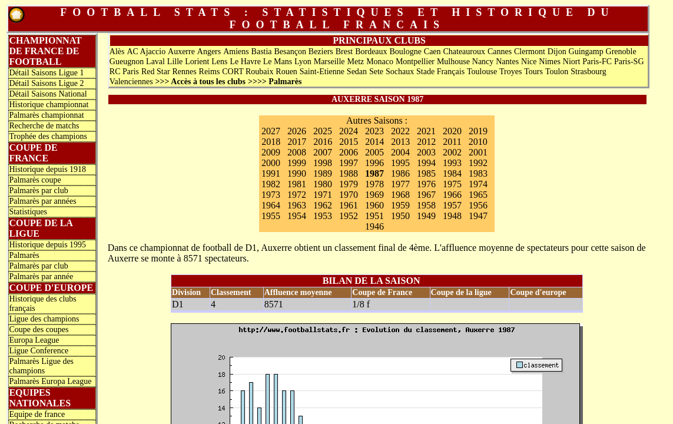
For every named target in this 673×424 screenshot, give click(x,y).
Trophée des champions (48, 136)
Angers (209, 51)
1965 (478, 195)
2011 (452, 142)
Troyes (510, 71)
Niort (572, 61)
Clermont (529, 51)
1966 (452, 195)
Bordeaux (371, 51)
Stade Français (440, 71)
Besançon (290, 51)
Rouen (286, 71)
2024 (348, 131)
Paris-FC (597, 61)
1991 (270, 173)
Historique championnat (48, 104)
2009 (270, 152)
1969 (374, 195)
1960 (374, 205)
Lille (175, 61)
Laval (155, 61)
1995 (400, 163)
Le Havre (245, 61)
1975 (452, 184)
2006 (348, 152)
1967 (426, 195)
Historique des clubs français (42, 303)
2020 (452, 131)
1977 (400, 184)
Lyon (302, 61)
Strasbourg (588, 71)
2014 (374, 142)
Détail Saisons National (48, 94)
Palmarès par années (42, 201)
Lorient (197, 61)
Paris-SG (629, 61)
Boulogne (405, 51)
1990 (296, 173)
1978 (374, 184)
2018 (270, 142)
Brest (344, 51)
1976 (426, 184)
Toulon (556, 71)
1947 (478, 216)
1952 (348, 216)
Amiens (236, 51)
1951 (374, 216)
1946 (374, 226)
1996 (374, 163)
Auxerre (181, 51)
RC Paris (124, 71)
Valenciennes (131, 81)
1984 (452, 173)
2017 (296, 142)
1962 (322, 205)
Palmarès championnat (46, 115)
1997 (348, 163)
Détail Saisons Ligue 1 (46, 72)
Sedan (357, 71)
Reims (209, 71)
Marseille (329, 61)
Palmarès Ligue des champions (41, 366)
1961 (348, 205)
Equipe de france (37, 414)
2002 (452, 152)
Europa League (34, 340)
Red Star (155, 71)
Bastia (261, 51)
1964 (270, 205)
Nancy (483, 61)
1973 (270, 195)
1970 (348, 195)
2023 (374, 131)
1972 (296, 195)
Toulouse (482, 71)
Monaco (379, 61)
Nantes (507, 61)
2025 (322, 131)
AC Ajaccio (146, 51)
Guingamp (586, 51)
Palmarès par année (41, 276)
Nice (528, 61)
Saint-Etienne (322, 71)
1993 (452, 163)
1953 (322, 216)
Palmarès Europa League (50, 381)
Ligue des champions (44, 318)
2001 (478, 152)
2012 (426, 142)
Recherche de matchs (44, 125)
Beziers (321, 51)
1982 (270, 184)
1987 (374, 173)
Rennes (184, 71)
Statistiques (28, 211)
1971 (322, 195)
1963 (296, 205)
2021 (426, 131)
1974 (478, 184)
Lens (219, 61)
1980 (322, 184)
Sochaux (400, 71)
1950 (400, 216)
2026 (296, 131)
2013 (400, 142)
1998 (322, 163)
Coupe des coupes (38, 329)
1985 (426, 173)
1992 (478, 163)
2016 (322, 142)
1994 (426, 163)
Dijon (557, 51)
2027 (270, 131)
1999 (296, 163)
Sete (376, 71)
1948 (452, 216)
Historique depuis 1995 (47, 244)
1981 (296, 184)
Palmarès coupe (35, 179)
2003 (426, 152)
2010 (478, 142)
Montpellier (415, 61)
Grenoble (621, 51)
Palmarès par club (38, 190)
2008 (296, 152)
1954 (296, 216)
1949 (426, 216)
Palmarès (24, 255)
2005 (374, 152)
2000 (270, 163)
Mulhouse (453, 61)
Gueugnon (127, 61)
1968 (400, 195)
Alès (117, 51)
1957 (452, 205)
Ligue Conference (38, 350)
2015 (348, 142)
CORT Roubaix (247, 71)
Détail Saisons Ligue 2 (46, 83)
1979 (348, 184)
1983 (478, 173)
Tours (533, 71)
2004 (400, 152)
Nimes (550, 61)
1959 (400, 205)
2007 (322, 152)
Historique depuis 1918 (47, 169)
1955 (270, 216)
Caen (432, 51)
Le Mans (277, 61)
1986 (400, 173)
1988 (348, 173)
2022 (400, 131)
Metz (355, 61)
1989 (322, 173)
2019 (478, 131)
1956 (478, 205)
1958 (426, 205)
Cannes (500, 51)
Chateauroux (464, 51)
